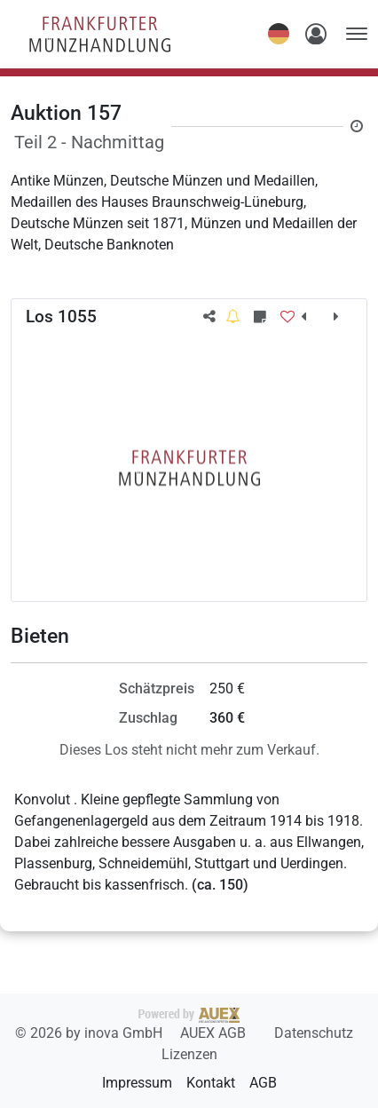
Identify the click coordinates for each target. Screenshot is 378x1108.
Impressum (137, 1082)
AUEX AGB (214, 1033)
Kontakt (210, 1082)
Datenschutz (313, 1033)
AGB (263, 1082)
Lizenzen (189, 1054)
